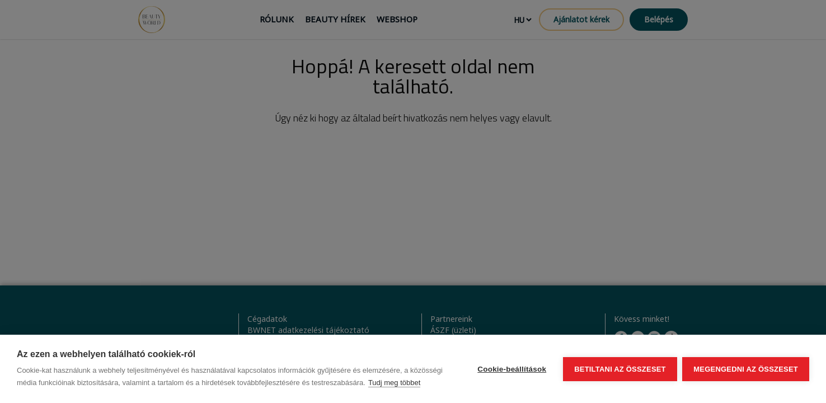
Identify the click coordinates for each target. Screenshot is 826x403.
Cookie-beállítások (511, 369)
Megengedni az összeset (745, 369)
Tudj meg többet (394, 382)
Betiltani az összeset (620, 369)
